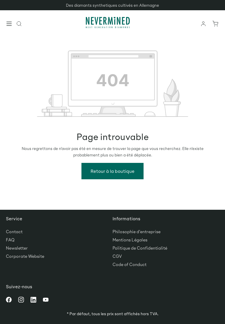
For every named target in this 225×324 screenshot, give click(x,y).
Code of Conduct (129, 264)
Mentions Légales (129, 239)
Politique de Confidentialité (139, 247)
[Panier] (215, 23)
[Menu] (9, 24)
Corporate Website (25, 256)
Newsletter (17, 247)
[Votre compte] (204, 23)
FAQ (10, 239)
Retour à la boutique (112, 171)
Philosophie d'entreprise (136, 231)
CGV (117, 256)
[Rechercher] (19, 23)
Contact (14, 231)
